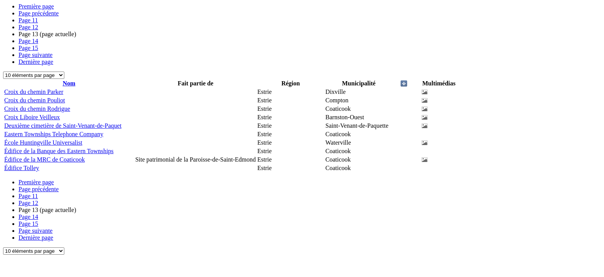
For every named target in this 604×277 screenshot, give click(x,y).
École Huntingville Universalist (43, 142)
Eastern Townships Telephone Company (53, 134)
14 (28, 41)
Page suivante (35, 55)
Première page (36, 6)
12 (28, 27)
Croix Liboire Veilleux (32, 117)
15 (28, 48)
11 (28, 20)
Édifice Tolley (21, 168)
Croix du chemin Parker (33, 91)
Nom (69, 83)
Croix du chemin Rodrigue (37, 108)
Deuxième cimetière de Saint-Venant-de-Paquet (62, 125)
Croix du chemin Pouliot (34, 100)
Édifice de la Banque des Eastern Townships (59, 151)
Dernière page (35, 61)
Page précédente (38, 13)
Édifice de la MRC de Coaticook (44, 159)
